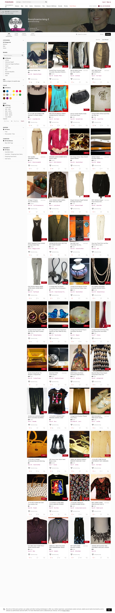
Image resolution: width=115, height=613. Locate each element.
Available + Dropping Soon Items (13, 154)
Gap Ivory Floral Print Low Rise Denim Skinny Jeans (100, 244)
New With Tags (8, 143)
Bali (5, 69)
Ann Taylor (7, 68)
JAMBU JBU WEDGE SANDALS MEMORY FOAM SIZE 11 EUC (78, 460)
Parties (66, 6)
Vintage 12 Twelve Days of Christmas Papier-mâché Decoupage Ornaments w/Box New (33, 200)
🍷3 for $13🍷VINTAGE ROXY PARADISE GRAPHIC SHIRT (56, 416)
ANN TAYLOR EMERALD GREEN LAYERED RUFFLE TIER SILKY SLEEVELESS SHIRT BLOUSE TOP (58, 114)
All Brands (7, 58)
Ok (109, 610)
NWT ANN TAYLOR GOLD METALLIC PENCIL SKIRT (96, 71)
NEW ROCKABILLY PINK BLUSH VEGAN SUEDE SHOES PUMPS (97, 417)
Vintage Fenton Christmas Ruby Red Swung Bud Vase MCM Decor (100, 330)
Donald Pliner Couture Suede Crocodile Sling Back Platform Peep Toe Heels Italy (57, 71)
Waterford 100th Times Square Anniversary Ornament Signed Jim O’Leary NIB (55, 373)
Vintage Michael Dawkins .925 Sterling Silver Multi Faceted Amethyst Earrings (36, 330)
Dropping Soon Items (9, 156)
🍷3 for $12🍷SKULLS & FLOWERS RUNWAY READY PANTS (77, 503)
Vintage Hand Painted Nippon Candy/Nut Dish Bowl (78, 330)
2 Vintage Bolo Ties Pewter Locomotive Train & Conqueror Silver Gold (57, 287)
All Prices (6, 105)
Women (17, 6)
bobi (5, 75)
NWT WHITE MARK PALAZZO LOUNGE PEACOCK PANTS (75, 546)
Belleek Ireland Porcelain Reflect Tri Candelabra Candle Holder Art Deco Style (97, 157)
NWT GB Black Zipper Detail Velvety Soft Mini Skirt (97, 200)
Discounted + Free (9, 134)
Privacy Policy (66, 610)
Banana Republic (8, 71)
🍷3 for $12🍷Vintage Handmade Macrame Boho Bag (36, 460)
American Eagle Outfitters (11, 64)
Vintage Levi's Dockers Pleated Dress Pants (78, 416)
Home (31, 6)
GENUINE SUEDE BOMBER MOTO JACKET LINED (58, 157)
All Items (6, 129)
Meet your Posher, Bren (34, 70)
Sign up (109, 2)
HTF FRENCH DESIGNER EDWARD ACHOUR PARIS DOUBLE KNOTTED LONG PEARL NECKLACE (100, 287)
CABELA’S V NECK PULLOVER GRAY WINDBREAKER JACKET (57, 546)
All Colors (7, 87)
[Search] (33, 2)
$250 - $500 (7, 115)
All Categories (7, 42)
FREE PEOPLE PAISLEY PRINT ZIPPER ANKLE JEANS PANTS (35, 287)
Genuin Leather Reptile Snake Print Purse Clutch (78, 114)
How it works (93, 6)
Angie (5, 66)
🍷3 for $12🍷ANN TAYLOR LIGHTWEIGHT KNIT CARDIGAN (100, 460)
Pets (43, 6)
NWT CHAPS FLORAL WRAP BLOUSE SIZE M (98, 503)
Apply (22, 121)
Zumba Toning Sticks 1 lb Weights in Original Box (34, 373)
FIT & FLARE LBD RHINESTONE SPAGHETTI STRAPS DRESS (36, 114)
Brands (60, 6)
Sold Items (7, 158)
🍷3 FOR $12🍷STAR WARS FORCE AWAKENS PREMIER (56, 503)
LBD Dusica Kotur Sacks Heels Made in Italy (57, 460)
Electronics (37, 6)
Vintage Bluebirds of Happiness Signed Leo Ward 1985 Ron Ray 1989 (57, 330)
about (101, 34)
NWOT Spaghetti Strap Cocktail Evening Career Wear (36, 244)
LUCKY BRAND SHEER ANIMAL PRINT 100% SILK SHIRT (57, 200)
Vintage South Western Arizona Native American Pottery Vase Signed (78, 287)
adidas (6, 60)
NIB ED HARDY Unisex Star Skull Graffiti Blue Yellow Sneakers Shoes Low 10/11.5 (76, 71)
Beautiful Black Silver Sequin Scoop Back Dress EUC (99, 373)
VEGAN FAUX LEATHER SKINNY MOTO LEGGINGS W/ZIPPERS (36, 416)
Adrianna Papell (8, 62)
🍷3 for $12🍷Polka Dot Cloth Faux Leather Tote (36, 503)
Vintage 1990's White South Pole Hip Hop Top (100, 114)
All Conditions (8, 140)
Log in (104, 2)
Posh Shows (73, 6)
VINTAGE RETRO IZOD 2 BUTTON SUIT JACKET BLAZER (58, 244)
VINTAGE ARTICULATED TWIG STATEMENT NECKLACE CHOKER (100, 546)
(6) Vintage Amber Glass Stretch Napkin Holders (79, 157)
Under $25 (7, 107)
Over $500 (7, 117)
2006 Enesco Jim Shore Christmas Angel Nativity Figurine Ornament (77, 373)
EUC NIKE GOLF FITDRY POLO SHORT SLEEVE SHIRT (36, 546)
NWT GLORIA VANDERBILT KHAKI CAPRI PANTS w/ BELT (34, 157)
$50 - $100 (7, 111)
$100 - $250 (7, 113)
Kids (26, 6)
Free (5, 131)
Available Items (8, 152)
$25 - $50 (7, 109)
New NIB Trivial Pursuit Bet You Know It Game (76, 244)
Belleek (6, 73)
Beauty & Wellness (52, 6)
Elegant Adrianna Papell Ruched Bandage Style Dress (79, 200)
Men (22, 6)
